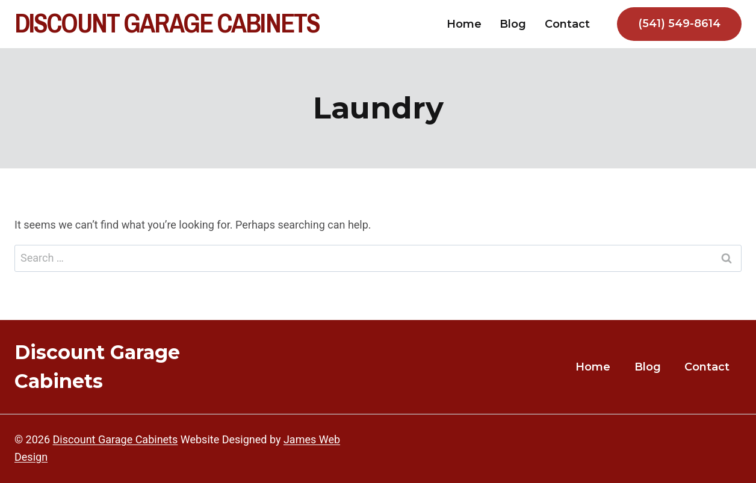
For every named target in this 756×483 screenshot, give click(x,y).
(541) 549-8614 (679, 23)
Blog (513, 24)
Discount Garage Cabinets (115, 439)
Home (464, 24)
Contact (567, 24)
